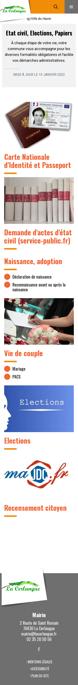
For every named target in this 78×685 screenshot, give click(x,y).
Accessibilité (40, 669)
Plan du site (40, 676)
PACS (16, 376)
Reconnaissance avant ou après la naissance (39, 287)
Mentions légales (40, 662)
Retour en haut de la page (68, 573)
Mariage (18, 368)
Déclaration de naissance (32, 276)
